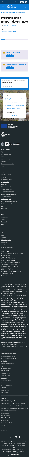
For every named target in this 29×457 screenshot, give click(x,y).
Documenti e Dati (5, 159)
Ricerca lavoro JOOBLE (7, 423)
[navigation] (3, 7)
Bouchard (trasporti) (6, 415)
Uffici (2, 156)
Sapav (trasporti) (5, 413)
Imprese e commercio (6, 196)
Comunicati (4, 222)
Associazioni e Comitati (7, 247)
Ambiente (3, 177)
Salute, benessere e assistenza (9, 201)
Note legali (3, 378)
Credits (2, 383)
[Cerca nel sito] (25, 7)
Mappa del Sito (5, 390)
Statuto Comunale (5, 373)
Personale (22, 12)
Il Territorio (3, 237)
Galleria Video (4, 242)
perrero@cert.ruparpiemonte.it (12, 262)
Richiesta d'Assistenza (6, 368)
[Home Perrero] (14, 7)
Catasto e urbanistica (6, 187)
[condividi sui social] (4, 25)
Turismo (3, 206)
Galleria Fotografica (6, 240)
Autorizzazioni (4, 184)
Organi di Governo (5, 152)
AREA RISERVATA (13, 455)
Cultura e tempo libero (6, 189)
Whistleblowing (5, 392)
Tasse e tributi (4, 217)
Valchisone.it (4, 425)
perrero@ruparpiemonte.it (11, 264)
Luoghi (2, 235)
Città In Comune (21, 445)
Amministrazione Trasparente (12, 12)
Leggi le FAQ (4, 361)
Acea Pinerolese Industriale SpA (9, 410)
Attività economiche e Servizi (8, 245)
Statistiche (3, 388)
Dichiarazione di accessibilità (8, 356)
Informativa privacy (6, 375)
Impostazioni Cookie (6, 380)
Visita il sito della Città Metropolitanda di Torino (13, 403)
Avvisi (2, 224)
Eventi (2, 233)
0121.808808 (6, 255)
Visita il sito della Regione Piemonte (10, 401)
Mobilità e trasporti (6, 199)
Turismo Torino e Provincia (7, 418)
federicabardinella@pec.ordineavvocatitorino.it (15, 346)
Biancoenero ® (15, 451)
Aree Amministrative (6, 154)
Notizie (2, 219)
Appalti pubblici (5, 182)
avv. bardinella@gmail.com (11, 344)
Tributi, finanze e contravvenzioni (9, 204)
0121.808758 (6, 257)
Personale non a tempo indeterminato (13, 53)
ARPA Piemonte (5, 420)
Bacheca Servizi (5, 371)
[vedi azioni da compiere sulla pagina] (13, 25)
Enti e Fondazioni (5, 161)
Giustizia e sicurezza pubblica (8, 194)
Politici (2, 166)
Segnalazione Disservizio (7, 366)
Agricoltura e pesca (6, 175)
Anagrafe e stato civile (6, 179)
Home (2, 12)
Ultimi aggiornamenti (6, 385)
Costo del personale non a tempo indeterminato (16, 65)
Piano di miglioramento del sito (9, 358)
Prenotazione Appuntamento (8, 363)
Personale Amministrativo (7, 164)
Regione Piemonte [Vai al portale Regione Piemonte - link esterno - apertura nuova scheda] (5, 2)
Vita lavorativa (4, 209)
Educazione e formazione (7, 192)
